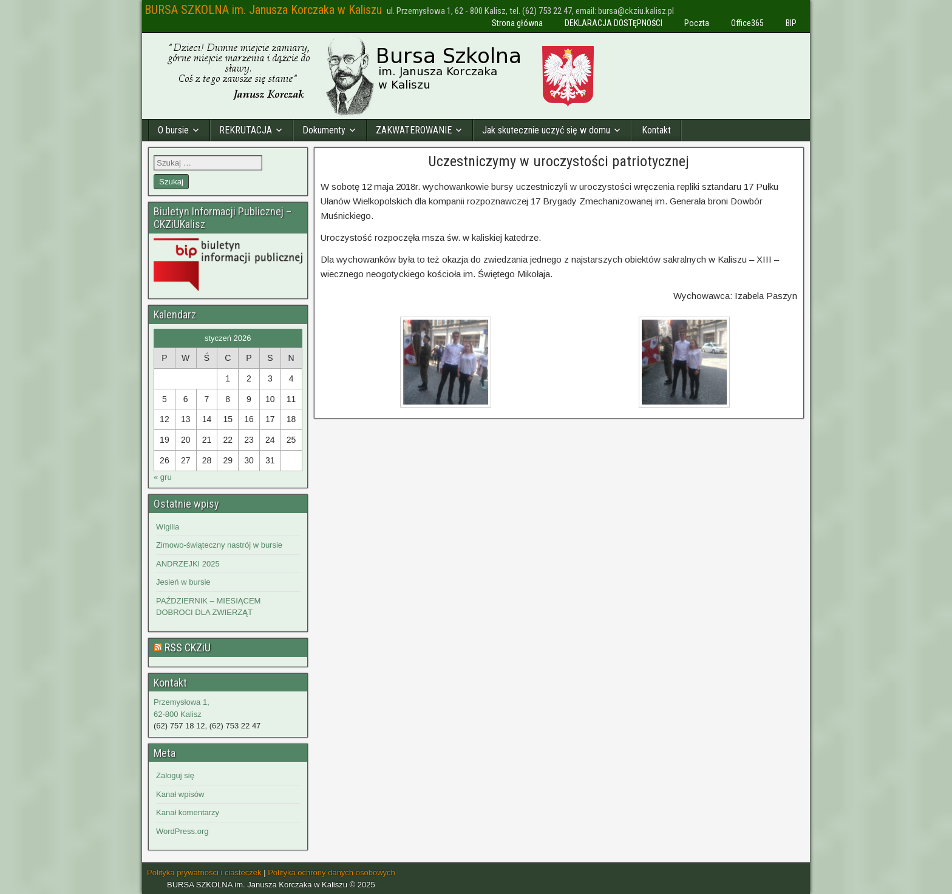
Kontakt (656, 130)
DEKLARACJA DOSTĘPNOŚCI (613, 23)
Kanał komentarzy (187, 812)
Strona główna (517, 23)
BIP (791, 23)
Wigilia (167, 526)
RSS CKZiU (188, 647)
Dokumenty (323, 130)
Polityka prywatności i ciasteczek (204, 872)
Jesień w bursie (183, 581)
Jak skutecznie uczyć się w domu (546, 130)
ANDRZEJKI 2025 (188, 563)
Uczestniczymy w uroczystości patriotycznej (558, 161)
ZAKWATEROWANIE (414, 130)
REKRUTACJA (245, 130)
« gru (163, 477)
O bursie (173, 130)
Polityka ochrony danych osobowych (331, 872)
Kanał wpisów (180, 794)
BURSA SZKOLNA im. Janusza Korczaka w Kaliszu (263, 9)
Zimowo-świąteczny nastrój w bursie (219, 545)
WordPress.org (182, 831)
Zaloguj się (175, 775)
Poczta (696, 23)
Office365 (747, 23)
